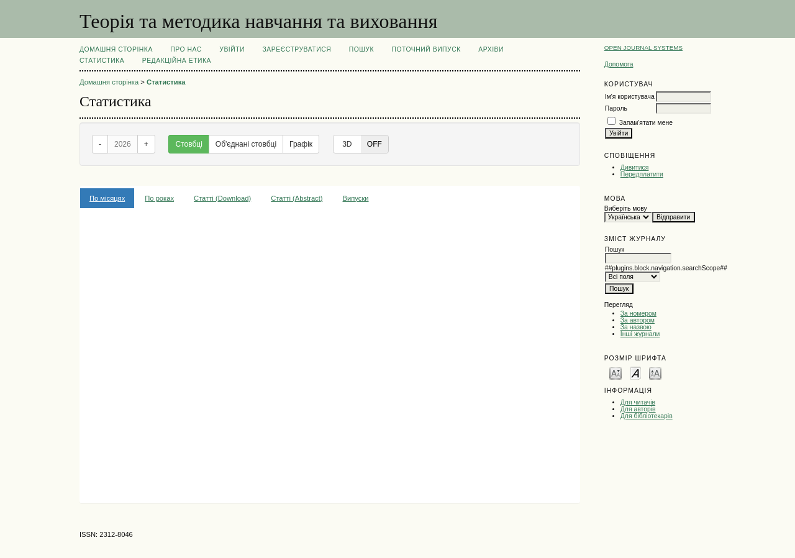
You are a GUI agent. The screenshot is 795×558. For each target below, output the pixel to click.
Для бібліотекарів (646, 416)
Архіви (491, 49)
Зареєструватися (297, 49)
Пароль (616, 108)
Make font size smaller (615, 372)
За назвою (636, 327)
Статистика (102, 60)
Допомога (619, 64)
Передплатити (641, 174)
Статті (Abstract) (296, 198)
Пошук (361, 49)
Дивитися (634, 167)
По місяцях (107, 198)
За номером (638, 313)
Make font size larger (655, 372)
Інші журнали (640, 334)
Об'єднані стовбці (246, 144)
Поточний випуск (425, 49)
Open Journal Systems (643, 47)
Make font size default (635, 372)
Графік (300, 144)
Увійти (232, 49)
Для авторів (638, 409)
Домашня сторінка (116, 49)
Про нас (186, 49)
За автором (637, 320)
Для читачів (637, 402)
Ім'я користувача (630, 96)
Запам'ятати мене (646, 122)
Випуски (356, 198)
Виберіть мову (625, 208)
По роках (159, 198)
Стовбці (188, 144)
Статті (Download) (222, 198)
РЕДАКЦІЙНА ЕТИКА (176, 60)
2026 (122, 144)
